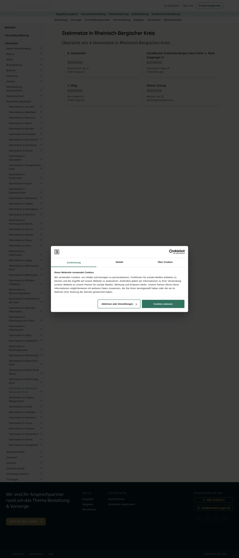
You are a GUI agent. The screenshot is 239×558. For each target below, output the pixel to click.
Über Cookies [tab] (165, 262)
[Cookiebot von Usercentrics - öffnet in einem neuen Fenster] (171, 252)
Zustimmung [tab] (74, 262)
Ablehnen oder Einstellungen (119, 304)
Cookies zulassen (163, 304)
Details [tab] (119, 262)
